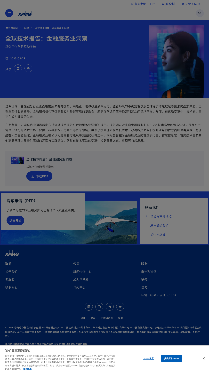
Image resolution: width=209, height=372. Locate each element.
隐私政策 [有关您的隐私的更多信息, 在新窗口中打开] (27, 368)
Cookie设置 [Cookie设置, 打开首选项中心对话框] (148, 358)
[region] (104, 358)
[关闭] (203, 358)
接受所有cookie (171, 358)
